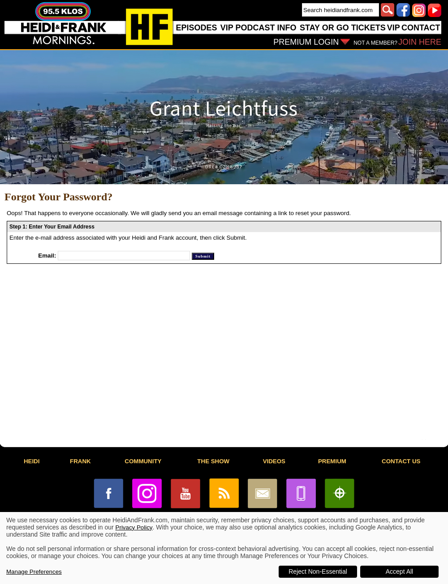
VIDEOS (274, 461)
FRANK (80, 461)
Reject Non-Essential (318, 571)
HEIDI (32, 461)
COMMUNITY (143, 461)
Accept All (399, 571)
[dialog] (224, 548)
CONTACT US (401, 461)
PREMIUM (332, 461)
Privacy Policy (134, 527)
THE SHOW (213, 461)
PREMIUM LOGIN (306, 42)
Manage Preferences (34, 571)
